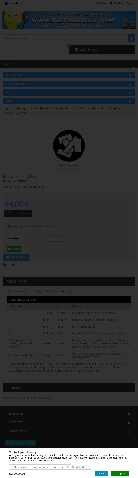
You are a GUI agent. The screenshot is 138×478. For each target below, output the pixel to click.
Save (101, 473)
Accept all (120, 473)
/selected (17, 473)
